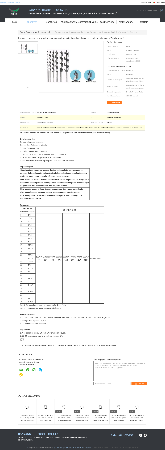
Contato (139, 384)
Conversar (114, 102)
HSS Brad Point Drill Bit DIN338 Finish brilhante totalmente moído (64, 419)
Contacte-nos (107, 22)
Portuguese (160, 2)
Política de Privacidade (46, 447)
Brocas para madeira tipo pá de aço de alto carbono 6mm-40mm (27, 417)
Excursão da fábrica (70, 22)
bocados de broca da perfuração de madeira (100, 345)
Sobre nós (51, 22)
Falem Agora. (146, 2)
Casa (14, 22)
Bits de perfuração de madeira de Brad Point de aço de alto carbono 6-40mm (137, 419)
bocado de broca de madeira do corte (71, 345)
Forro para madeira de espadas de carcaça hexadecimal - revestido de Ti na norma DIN (100, 420)
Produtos (33, 22)
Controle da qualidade (88, 22)
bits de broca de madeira (43, 32)
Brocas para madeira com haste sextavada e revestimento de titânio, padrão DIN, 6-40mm (82, 420)
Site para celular (33, 447)
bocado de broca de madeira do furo (44, 345)
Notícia (144, 22)
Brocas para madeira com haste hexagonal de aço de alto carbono (118, 419)
